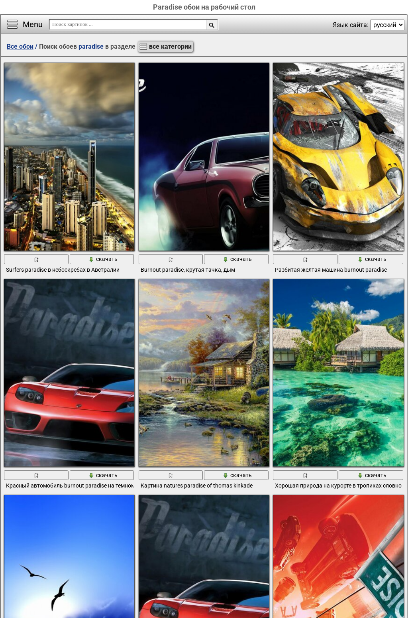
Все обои (20, 46)
